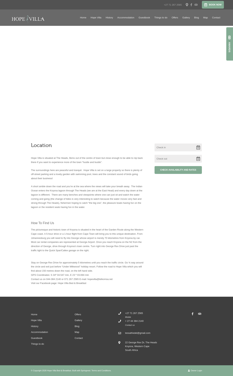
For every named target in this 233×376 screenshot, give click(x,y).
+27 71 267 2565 (173, 5)
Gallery (186, 17)
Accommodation (125, 17)
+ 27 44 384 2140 (134, 321)
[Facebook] (191, 4)
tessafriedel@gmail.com (137, 333)
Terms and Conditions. (101, 370)
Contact (216, 17)
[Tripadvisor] (195, 4)
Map (205, 17)
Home (83, 17)
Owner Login (195, 370)
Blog (196, 17)
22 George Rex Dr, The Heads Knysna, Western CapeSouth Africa (141, 346)
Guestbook (144, 17)
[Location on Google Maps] (186, 4)
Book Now (213, 4)
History (109, 17)
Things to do (160, 17)
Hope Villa (96, 17)
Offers (175, 17)
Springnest (85, 370)
